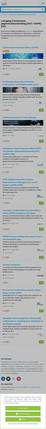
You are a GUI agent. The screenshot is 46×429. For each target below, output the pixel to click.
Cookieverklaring (33, 423)
